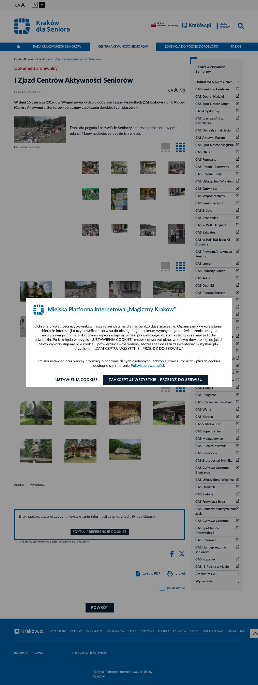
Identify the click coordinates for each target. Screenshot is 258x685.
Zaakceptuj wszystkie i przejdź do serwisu (155, 380)
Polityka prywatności (147, 366)
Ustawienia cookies (76, 380)
